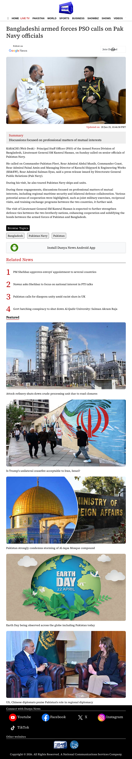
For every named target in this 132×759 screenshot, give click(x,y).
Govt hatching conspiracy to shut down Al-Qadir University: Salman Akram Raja (65, 309)
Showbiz (93, 18)
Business (78, 18)
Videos (118, 18)
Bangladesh (15, 236)
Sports (64, 18)
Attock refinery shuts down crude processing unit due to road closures (51, 393)
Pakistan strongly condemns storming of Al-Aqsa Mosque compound (50, 548)
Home (15, 18)
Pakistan (38, 18)
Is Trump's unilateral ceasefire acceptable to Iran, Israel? (43, 471)
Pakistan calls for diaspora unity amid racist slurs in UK (49, 296)
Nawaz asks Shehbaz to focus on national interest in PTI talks (53, 284)
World (51, 18)
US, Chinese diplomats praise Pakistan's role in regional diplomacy (49, 702)
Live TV (25, 18)
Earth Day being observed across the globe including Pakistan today (50, 625)
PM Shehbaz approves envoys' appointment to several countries (54, 272)
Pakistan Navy (38, 236)
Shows (106, 18)
